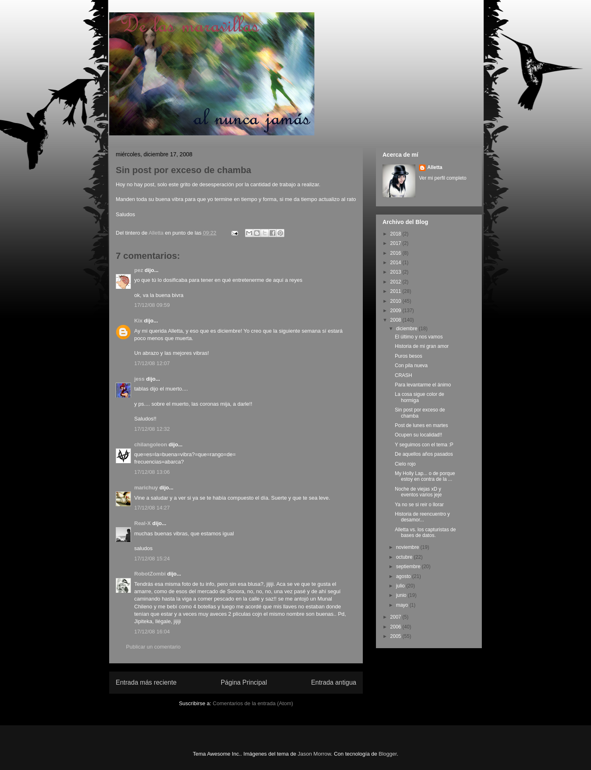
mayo (403, 605)
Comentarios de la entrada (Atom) (253, 703)
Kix (138, 321)
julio (401, 586)
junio (402, 595)
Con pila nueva (411, 365)
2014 (396, 262)
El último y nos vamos (419, 337)
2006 (396, 627)
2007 (396, 617)
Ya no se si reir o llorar (419, 504)
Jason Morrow (314, 754)
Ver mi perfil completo (442, 178)
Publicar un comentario (153, 647)
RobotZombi (150, 574)
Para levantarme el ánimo (423, 385)
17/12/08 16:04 (152, 631)
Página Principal (244, 682)
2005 (396, 636)
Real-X (142, 523)
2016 (396, 253)
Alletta (434, 167)
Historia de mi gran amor (422, 346)
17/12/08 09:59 (152, 305)
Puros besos (408, 356)
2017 (396, 243)
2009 (396, 310)
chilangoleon (150, 444)
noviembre (408, 547)
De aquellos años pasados (424, 454)
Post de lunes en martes (421, 425)
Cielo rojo (405, 464)
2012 (396, 282)
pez (138, 270)
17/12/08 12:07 (152, 363)
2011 (396, 291)
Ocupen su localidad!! (418, 435)
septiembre (409, 566)
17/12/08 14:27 (152, 508)
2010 (396, 301)
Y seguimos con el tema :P (424, 445)
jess (139, 379)
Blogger (388, 754)
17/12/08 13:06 (152, 472)
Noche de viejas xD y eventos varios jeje (418, 492)
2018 (396, 234)
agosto (404, 576)
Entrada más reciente (146, 682)
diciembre (407, 328)
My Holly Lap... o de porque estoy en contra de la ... (425, 476)
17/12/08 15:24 (152, 558)
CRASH (403, 375)
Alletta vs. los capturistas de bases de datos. (425, 532)
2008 (396, 320)
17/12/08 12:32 (152, 429)
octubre (405, 557)
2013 (396, 272)
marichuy (146, 487)
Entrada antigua (333, 682)
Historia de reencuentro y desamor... (422, 517)
